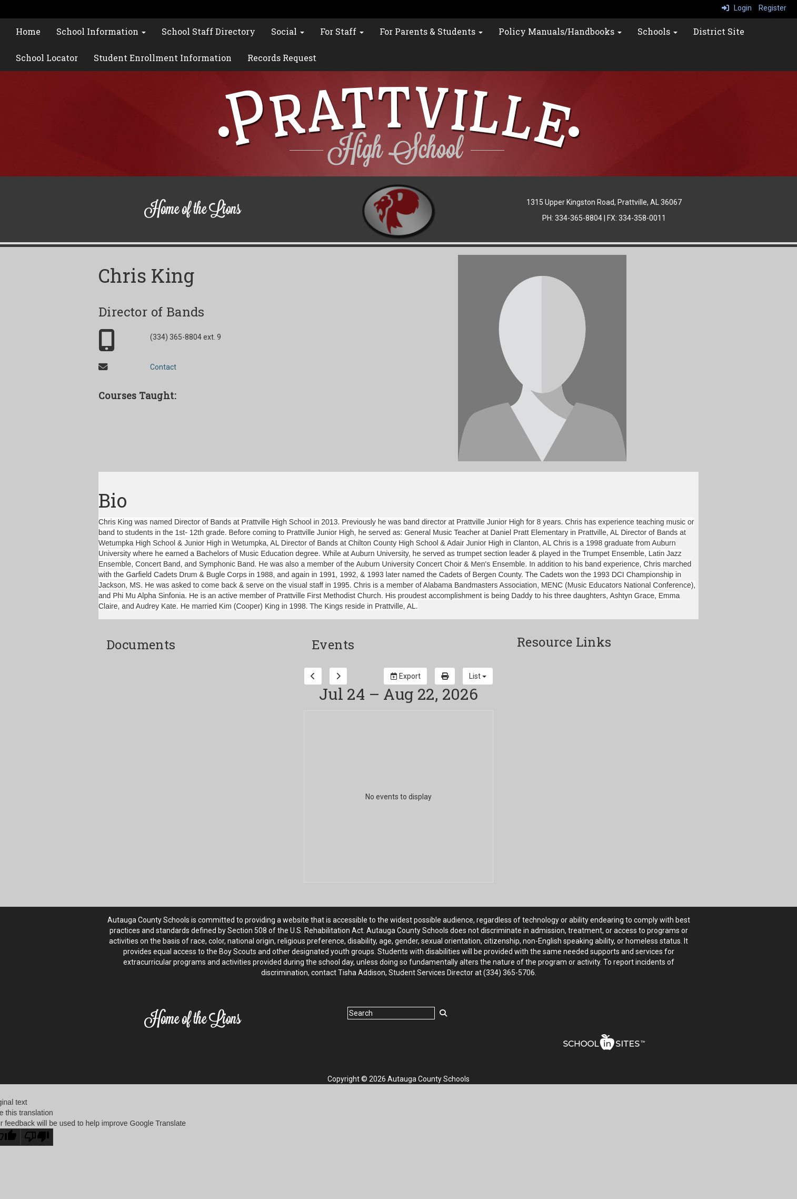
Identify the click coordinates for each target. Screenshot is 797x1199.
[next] (338, 676)
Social (287, 31)
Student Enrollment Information (163, 57)
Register (772, 8)
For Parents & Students (431, 31)
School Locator (47, 57)
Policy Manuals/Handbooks (560, 31)
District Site (718, 31)
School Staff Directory (208, 31)
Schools (657, 31)
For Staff (342, 31)
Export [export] (405, 676)
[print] (444, 676)
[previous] (313, 676)
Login (737, 8)
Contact (163, 367)
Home (28, 31)
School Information (101, 31)
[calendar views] (477, 676)
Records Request (281, 57)
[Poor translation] (37, 1137)
